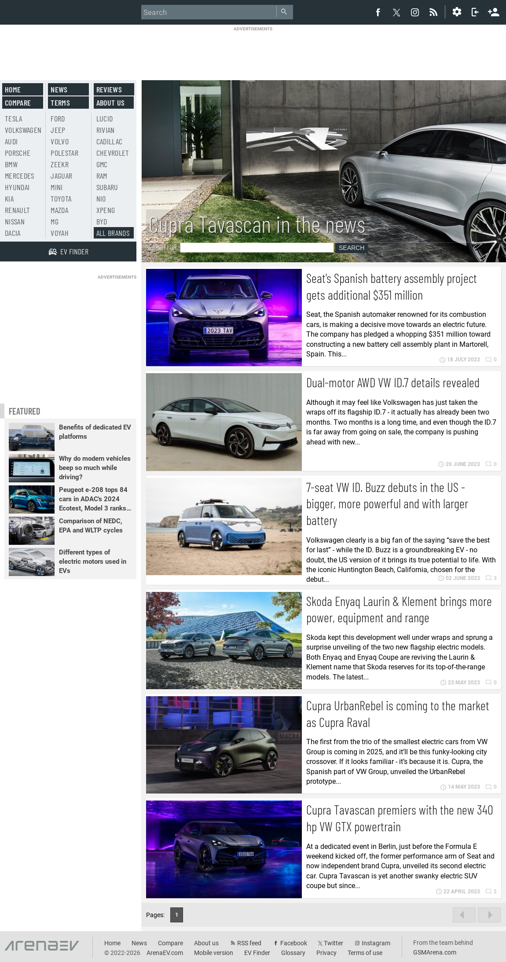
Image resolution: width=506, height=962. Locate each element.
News (59, 89)
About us (110, 102)
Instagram (376, 943)
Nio (101, 198)
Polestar (64, 153)
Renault (17, 210)
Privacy (326, 952)
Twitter (333, 943)
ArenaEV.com (165, 952)
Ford (58, 118)
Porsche (17, 153)
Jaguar (61, 175)
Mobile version (213, 952)
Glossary (293, 952)
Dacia (13, 233)
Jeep (58, 130)
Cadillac (109, 141)
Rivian (105, 130)
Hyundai (17, 187)
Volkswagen (23, 130)
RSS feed (249, 943)
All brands (113, 233)
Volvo (60, 141)
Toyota (61, 198)
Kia (9, 198)
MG (55, 221)
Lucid (104, 118)
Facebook (293, 943)
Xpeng (105, 210)
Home (13, 89)
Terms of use (365, 952)
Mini (56, 187)
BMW (11, 164)
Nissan (15, 221)
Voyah (60, 233)
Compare (18, 102)
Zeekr (60, 164)
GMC (102, 164)
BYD (101, 221)
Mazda (59, 210)
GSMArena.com (434, 952)
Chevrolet (112, 153)
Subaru (107, 187)
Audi (11, 141)
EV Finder (257, 952)
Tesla (13, 118)
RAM (101, 175)
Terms (60, 102)
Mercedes (19, 175)
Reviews (109, 89)
